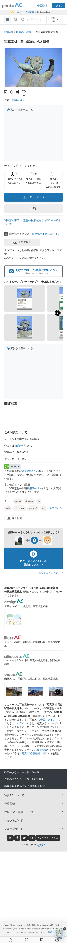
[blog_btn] (32, 838)
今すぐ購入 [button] (22, 242)
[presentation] (58, 692)
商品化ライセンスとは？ (46, 233)
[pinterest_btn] (24, 838)
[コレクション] (41, 940)
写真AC (8, 32)
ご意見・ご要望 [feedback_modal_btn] (48, 837)
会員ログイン (47, 719)
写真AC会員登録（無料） (36, 753)
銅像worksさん (30, 471)
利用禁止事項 (11, 220)
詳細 (50, 932)
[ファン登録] (26, 940)
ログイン (22, 723)
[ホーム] (10, 940)
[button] (42, 5)
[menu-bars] (7, 19)
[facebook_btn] (17, 838)
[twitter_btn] (10, 838)
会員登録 (42, 749)
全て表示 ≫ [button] (56, 508)
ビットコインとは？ (51, 572)
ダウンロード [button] (33, 197)
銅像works (18, 100)
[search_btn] (23, 19)
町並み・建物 (23, 32)
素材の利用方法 (32, 220)
